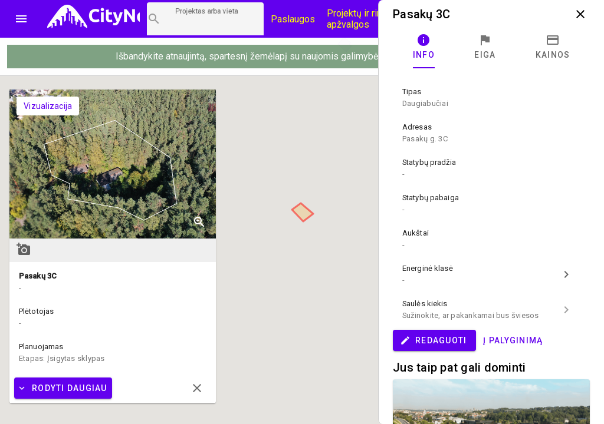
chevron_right (566, 274)
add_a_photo (24, 249)
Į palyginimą (513, 340)
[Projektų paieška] (205, 18)
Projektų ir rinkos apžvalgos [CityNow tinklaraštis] (362, 19)
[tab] (424, 47)
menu (21, 19)
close (580, 14)
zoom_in (199, 222)
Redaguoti (433, 340)
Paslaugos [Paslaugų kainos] (293, 19)
